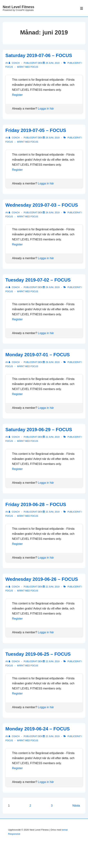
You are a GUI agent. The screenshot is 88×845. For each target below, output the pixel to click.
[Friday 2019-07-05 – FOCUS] (52, 137)
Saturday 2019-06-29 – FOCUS (38, 429)
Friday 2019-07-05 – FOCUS (35, 130)
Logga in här (46, 108)
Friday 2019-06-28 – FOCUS (35, 504)
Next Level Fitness (18, 7)
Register (17, 94)
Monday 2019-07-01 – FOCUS (37, 354)
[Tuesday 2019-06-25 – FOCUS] (52, 661)
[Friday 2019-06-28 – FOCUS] (52, 512)
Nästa (76, 805)
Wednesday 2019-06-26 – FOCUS (41, 579)
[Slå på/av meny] (81, 8)
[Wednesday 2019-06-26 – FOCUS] (52, 586)
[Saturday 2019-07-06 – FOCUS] (52, 63)
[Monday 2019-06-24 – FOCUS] (52, 736)
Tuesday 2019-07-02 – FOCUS (38, 280)
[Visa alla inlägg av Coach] (14, 63)
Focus (9, 67)
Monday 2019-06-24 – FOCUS (37, 728)
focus (34, 67)
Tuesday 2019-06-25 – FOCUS (38, 654)
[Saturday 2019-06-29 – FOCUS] (52, 437)
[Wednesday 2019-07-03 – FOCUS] (52, 212)
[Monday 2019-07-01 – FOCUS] (52, 362)
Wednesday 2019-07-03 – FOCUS (41, 205)
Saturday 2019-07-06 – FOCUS (38, 55)
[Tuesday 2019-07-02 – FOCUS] (52, 287)
